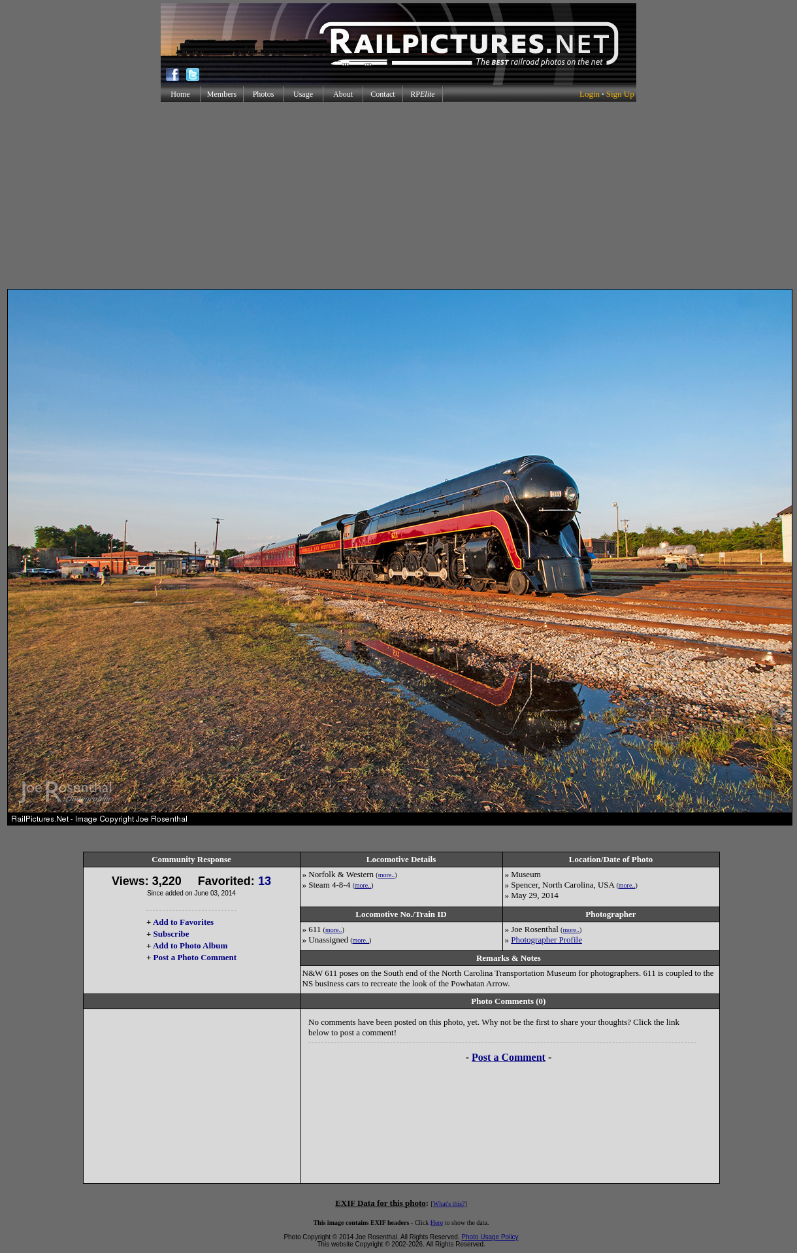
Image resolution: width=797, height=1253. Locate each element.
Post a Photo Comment (195, 957)
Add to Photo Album (190, 945)
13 (264, 881)
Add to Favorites (183, 922)
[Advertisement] (399, 195)
